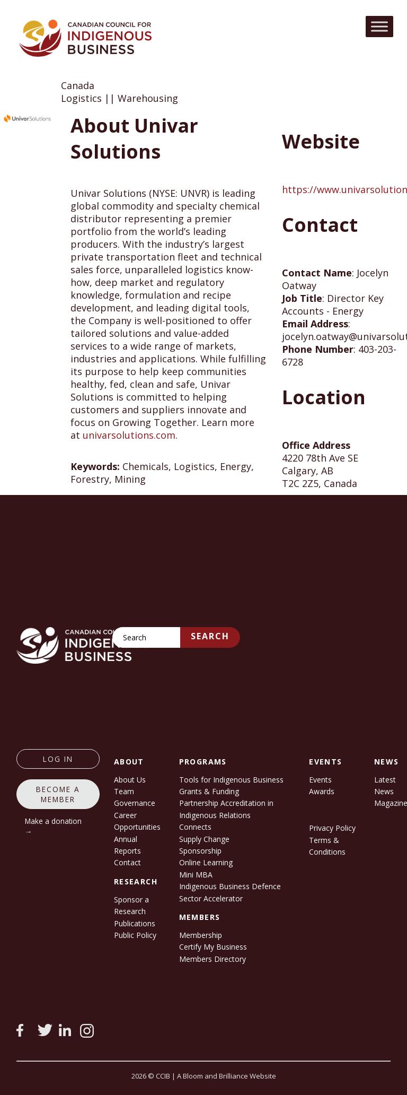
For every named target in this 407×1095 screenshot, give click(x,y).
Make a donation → (53, 826)
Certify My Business (213, 947)
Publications (134, 923)
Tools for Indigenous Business (231, 780)
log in (58, 759)
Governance (134, 803)
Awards (321, 791)
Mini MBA (196, 875)
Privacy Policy (332, 828)
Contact (127, 862)
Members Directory (212, 959)
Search (210, 636)
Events (320, 780)
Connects (195, 827)
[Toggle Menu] (379, 26)
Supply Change (204, 839)
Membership (200, 935)
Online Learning (206, 862)
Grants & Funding (209, 791)
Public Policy (135, 935)
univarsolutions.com (129, 435)
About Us (130, 780)
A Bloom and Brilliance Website (226, 1076)
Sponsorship (200, 851)
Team (124, 791)
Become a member (58, 794)
